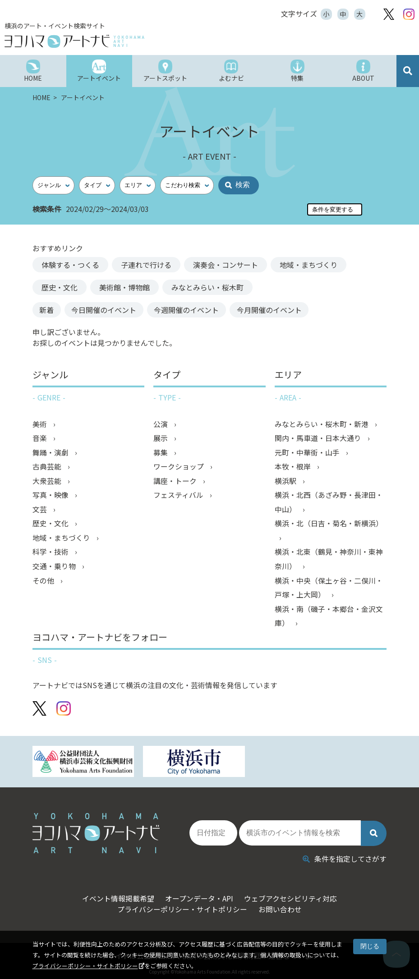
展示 (161, 438)
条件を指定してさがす (345, 855)
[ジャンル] (53, 185)
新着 (48, 309)
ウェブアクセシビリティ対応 (293, 895)
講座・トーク (175, 482)
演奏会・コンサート (225, 264)
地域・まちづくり (308, 264)
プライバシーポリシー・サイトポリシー (85, 965)
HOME (42, 97)
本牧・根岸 (294, 467)
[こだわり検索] (187, 185)
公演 (161, 424)
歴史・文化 (59, 287)
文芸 (40, 511)
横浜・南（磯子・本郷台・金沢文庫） (329, 619)
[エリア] (138, 185)
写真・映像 (51, 496)
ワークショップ (179, 467)
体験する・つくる (70, 264)
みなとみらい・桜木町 (207, 287)
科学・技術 (51, 554)
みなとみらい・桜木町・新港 (322, 424)
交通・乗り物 (55, 568)
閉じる (369, 946)
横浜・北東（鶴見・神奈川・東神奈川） (329, 561)
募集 (161, 453)
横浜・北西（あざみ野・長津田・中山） (329, 503)
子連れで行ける (146, 264)
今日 (110, 309)
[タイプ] (97, 185)
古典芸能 (47, 467)
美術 (40, 424)
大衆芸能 (47, 482)
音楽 (40, 438)
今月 (283, 309)
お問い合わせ (281, 906)
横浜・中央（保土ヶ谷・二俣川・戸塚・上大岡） (329, 590)
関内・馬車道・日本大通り (319, 438)
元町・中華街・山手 (308, 453)
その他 (44, 583)
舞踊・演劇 (51, 453)
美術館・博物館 (124, 287)
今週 (196, 309)
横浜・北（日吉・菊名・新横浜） (329, 525)
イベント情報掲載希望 (114, 895)
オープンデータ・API (199, 895)
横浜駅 (286, 482)
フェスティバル (179, 496)
